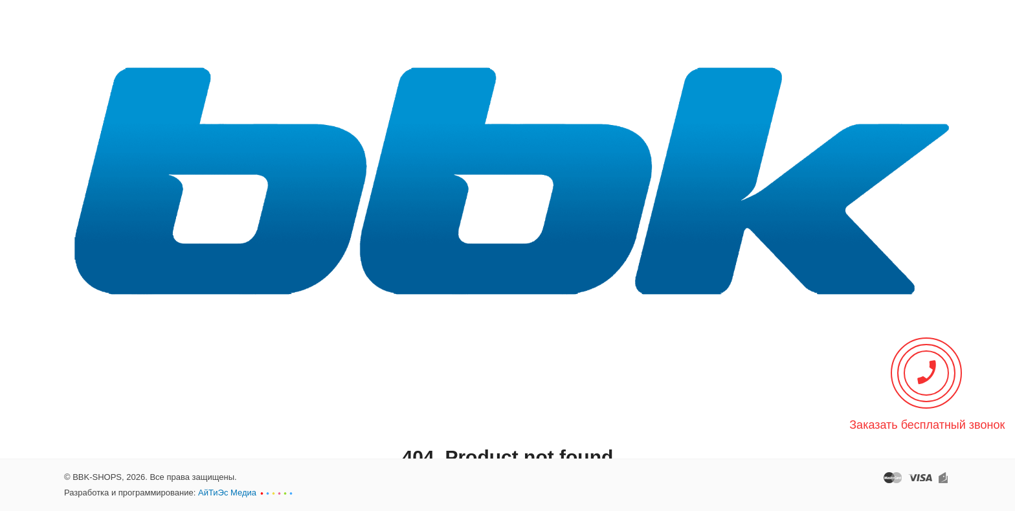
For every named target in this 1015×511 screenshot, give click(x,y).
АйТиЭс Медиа (227, 492)
